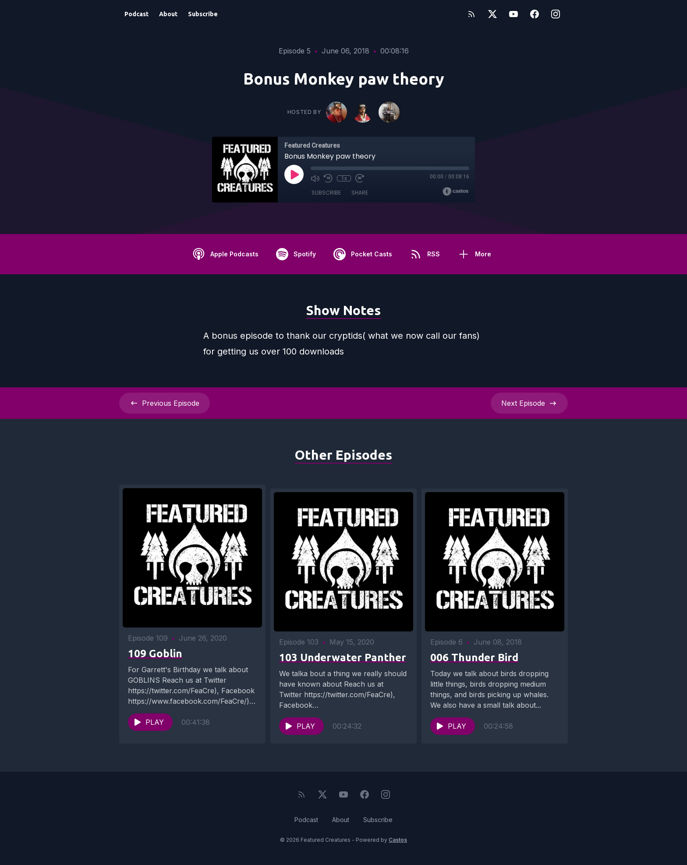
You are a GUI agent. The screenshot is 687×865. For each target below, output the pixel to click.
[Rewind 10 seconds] (328, 178)
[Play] (294, 174)
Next (529, 403)
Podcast (136, 14)
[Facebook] (534, 14)
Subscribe (203, 14)
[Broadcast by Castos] (455, 191)
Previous (164, 403)
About (168, 14)
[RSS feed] (471, 14)
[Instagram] (555, 14)
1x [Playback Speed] (344, 178)
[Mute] (315, 178)
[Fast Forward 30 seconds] (359, 178)
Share (359, 192)
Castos (398, 847)
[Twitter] (492, 14)
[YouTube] (513, 14)
